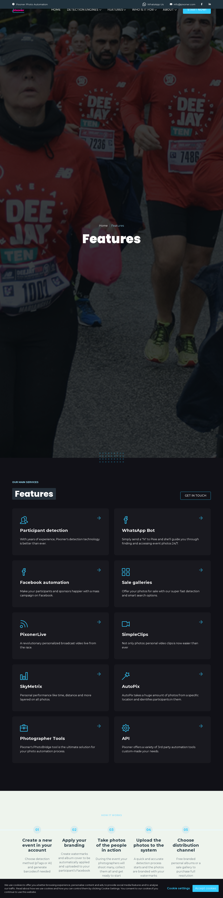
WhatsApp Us (153, 4)
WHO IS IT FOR (144, 16)
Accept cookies (205, 888)
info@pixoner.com (182, 4)
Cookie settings (178, 888)
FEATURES (116, 16)
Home (103, 225)
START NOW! (196, 16)
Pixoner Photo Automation (30, 4)
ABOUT (170, 16)
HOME (56, 16)
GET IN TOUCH (195, 495)
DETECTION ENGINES (84, 16)
